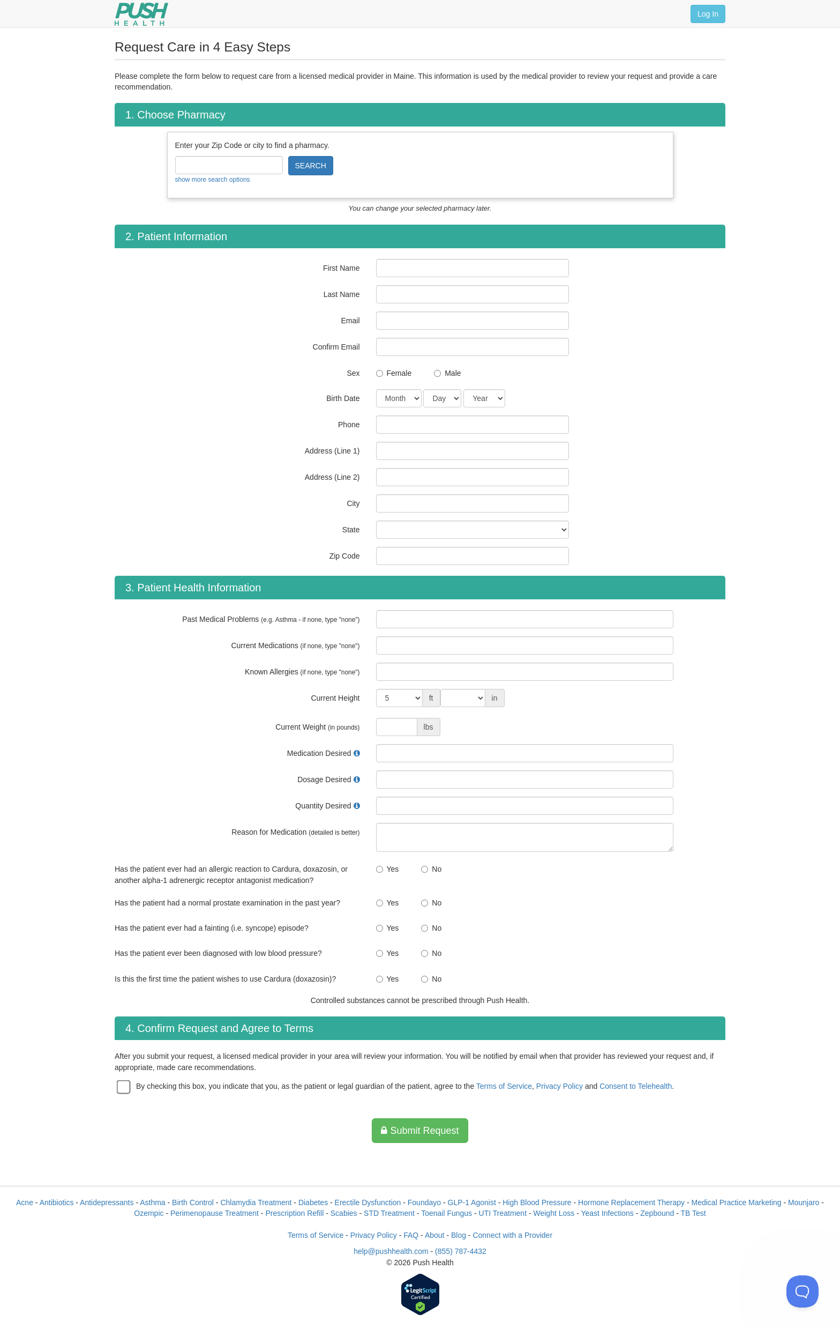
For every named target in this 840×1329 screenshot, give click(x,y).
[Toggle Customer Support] (802, 1291)
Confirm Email (336, 347)
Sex (353, 373)
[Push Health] (141, 14)
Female (399, 373)
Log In (708, 14)
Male (453, 373)
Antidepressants (106, 1202)
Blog (458, 1235)
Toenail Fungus (446, 1213)
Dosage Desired (324, 779)
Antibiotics (57, 1202)
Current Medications (295, 645)
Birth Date (342, 398)
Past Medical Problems (270, 619)
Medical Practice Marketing (737, 1202)
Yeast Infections (607, 1213)
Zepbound (657, 1213)
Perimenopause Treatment (214, 1213)
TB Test (693, 1213)
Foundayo (424, 1202)
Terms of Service (504, 1086)
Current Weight (317, 727)
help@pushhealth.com (391, 1251)
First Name (341, 268)
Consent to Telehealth (635, 1086)
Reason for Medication (295, 832)
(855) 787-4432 (460, 1251)
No (436, 869)
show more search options (212, 179)
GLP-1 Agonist (472, 1202)
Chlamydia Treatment (255, 1202)
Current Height (335, 698)
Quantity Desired (323, 805)
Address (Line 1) (332, 451)
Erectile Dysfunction (368, 1202)
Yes (393, 869)
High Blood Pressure (536, 1202)
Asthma (152, 1202)
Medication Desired (319, 753)
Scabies (344, 1213)
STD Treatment (389, 1213)
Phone (348, 424)
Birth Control (193, 1202)
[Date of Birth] (399, 398)
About (435, 1235)
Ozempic (148, 1213)
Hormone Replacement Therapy (631, 1202)
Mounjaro (803, 1202)
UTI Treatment (503, 1213)
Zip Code (344, 556)
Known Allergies (302, 671)
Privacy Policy (559, 1086)
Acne (24, 1202)
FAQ (410, 1235)
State (351, 529)
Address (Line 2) (332, 477)
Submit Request (420, 1130)
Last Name (342, 294)
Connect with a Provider (512, 1235)
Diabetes (313, 1202)
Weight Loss (554, 1213)
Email (350, 320)
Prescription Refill (294, 1213)
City (353, 503)
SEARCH (310, 165)
